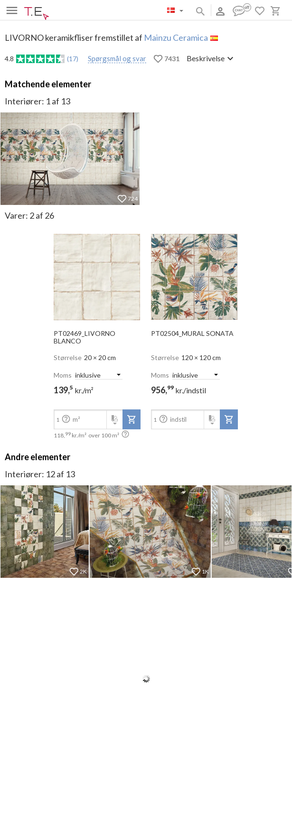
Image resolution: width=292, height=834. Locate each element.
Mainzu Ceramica (176, 37)
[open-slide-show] (97, 274)
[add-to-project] (131, 419)
